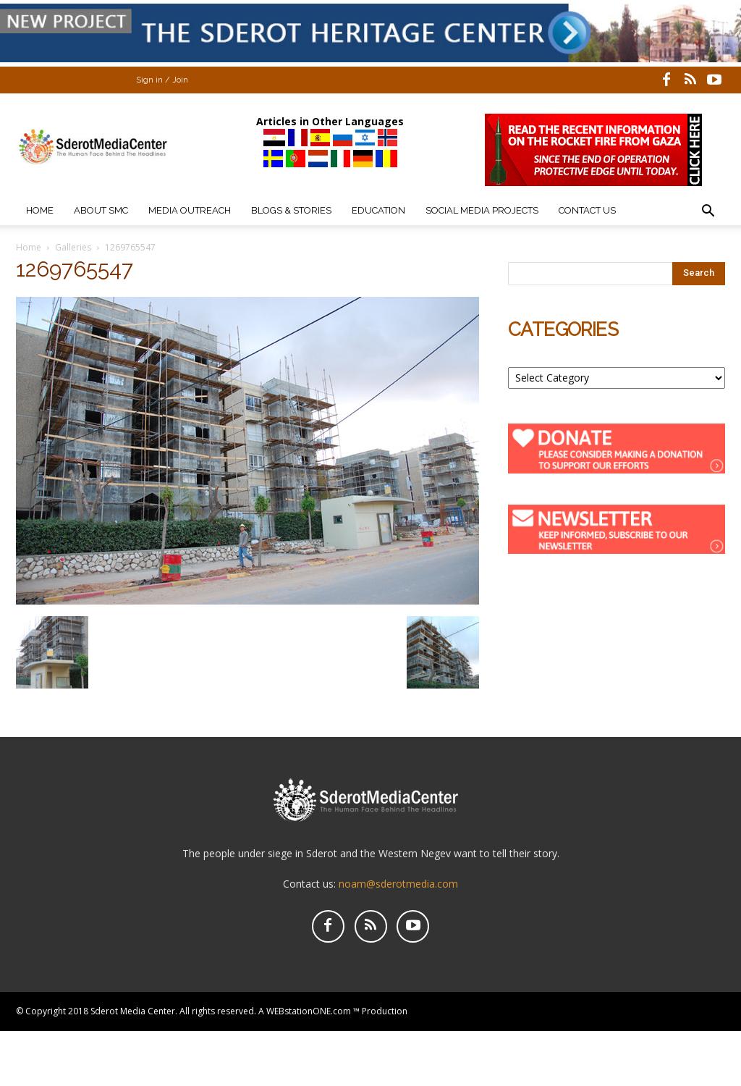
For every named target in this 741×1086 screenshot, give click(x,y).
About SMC (101, 210)
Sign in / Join (162, 80)
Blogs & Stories (291, 210)
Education (378, 210)
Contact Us (587, 210)
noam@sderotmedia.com (398, 884)
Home (40, 210)
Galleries (73, 247)
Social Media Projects (481, 210)
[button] (707, 212)
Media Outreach (189, 210)
